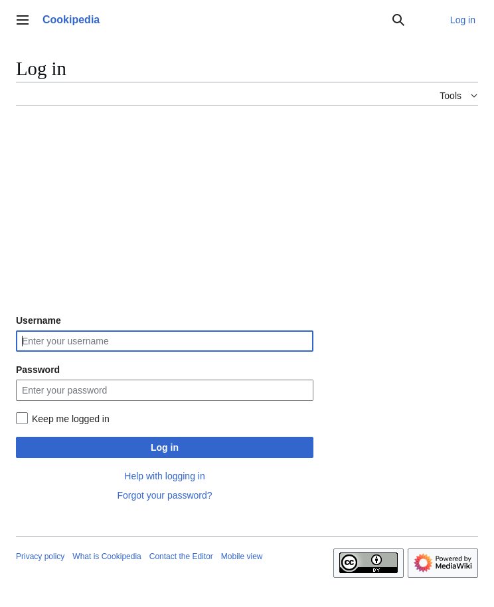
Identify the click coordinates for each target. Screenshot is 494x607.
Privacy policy (40, 556)
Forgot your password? (164, 495)
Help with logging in (164, 476)
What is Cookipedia (106, 556)
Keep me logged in (71, 419)
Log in (165, 447)
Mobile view (242, 556)
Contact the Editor (181, 556)
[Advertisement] (247, 209)
